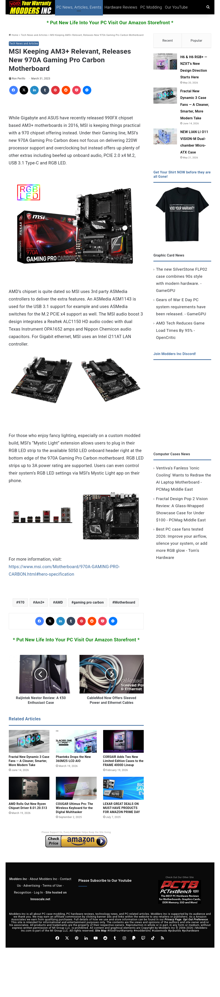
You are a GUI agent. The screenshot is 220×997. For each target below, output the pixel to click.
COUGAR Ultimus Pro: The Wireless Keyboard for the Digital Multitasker (74, 808)
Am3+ (39, 602)
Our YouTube (176, 7)
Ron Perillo (19, 78)
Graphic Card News (168, 256)
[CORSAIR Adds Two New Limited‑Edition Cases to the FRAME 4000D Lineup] (123, 741)
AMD (59, 602)
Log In (38, 892)
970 (21, 602)
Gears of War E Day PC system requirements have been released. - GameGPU (181, 307)
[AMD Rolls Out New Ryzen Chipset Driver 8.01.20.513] (29, 788)
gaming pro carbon (89, 602)
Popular (196, 40)
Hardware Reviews (120, 7)
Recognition (22, 892)
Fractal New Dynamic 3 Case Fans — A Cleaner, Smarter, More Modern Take (29, 761)
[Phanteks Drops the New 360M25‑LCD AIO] (76, 741)
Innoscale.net (40, 899)
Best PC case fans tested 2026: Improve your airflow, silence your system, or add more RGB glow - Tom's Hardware (181, 544)
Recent (167, 40)
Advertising (31, 886)
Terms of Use (52, 886)
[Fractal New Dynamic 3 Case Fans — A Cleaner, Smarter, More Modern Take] (29, 741)
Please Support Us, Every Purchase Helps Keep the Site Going (76, 832)
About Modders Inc (43, 879)
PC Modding (151, 7)
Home (13, 35)
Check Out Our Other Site (180, 877)
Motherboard (125, 602)
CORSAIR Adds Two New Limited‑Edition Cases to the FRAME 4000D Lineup (123, 761)
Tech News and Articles (34, 35)
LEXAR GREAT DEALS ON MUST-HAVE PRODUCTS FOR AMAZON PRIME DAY (121, 808)
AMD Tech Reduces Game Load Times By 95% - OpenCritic (180, 331)
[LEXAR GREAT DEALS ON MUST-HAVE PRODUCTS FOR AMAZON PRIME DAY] (123, 788)
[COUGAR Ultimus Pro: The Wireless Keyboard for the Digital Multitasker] (76, 788)
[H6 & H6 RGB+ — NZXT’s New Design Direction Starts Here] (165, 63)
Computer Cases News (171, 455)
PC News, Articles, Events (79, 7)
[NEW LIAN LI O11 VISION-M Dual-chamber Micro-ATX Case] (165, 137)
